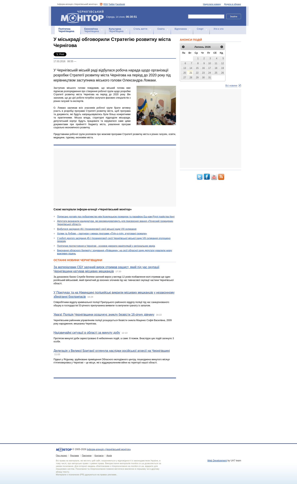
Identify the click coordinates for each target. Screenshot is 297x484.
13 (184, 68)
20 (184, 72)
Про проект (61, 455)
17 (209, 68)
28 (191, 77)
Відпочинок (181, 29)
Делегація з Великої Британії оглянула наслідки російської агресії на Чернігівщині (112, 350)
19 (222, 68)
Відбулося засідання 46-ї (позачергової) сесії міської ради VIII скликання (97, 229)
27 (184, 77)
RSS (105, 4)
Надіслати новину (212, 4)
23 (203, 72)
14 (191, 68)
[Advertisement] (115, 177)
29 (197, 77)
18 (216, 68)
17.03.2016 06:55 (63, 61)
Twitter (111, 4)
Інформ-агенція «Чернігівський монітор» (84, 16)
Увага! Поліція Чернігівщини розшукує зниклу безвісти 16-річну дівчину (104, 314)
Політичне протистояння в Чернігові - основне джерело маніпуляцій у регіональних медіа (106, 246)
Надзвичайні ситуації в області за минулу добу (87, 332)
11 (216, 63)
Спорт (200, 29)
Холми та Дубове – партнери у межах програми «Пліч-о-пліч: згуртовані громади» (102, 233)
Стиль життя (140, 29)
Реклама (74, 455)
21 (191, 72)
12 (222, 63)
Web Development (217, 460)
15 (197, 68)
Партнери (86, 455)
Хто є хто (218, 29)
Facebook (120, 4)
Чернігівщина (66, 30)
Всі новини (231, 85)
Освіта (160, 29)
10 (209, 63)
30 (203, 77)
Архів (109, 455)
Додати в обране (232, 4)
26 (222, 72)
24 (209, 72)
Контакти (98, 455)
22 (197, 72)
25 (216, 72)
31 (209, 77)
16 (203, 68)
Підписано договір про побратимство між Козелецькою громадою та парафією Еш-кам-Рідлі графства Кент (116, 216)
